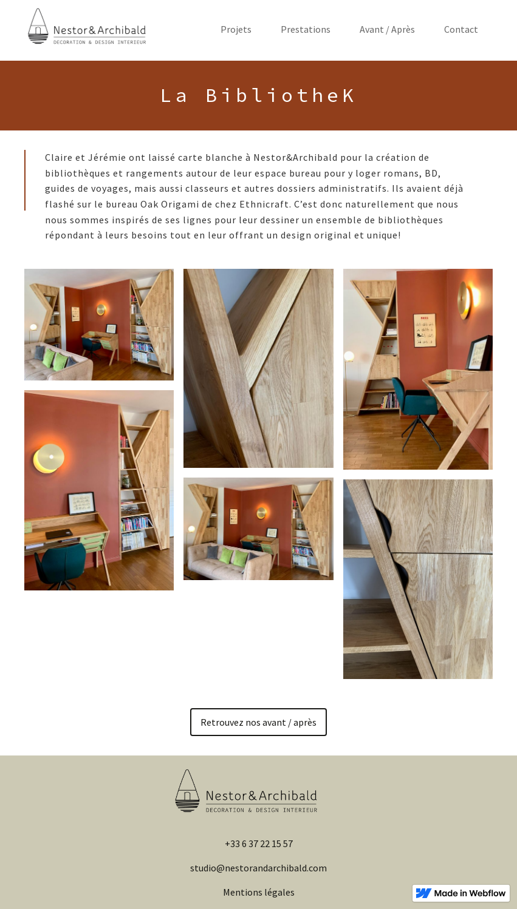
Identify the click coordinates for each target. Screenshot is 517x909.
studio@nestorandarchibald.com (258, 868)
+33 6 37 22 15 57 (259, 843)
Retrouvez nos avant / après (258, 722)
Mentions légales (259, 892)
